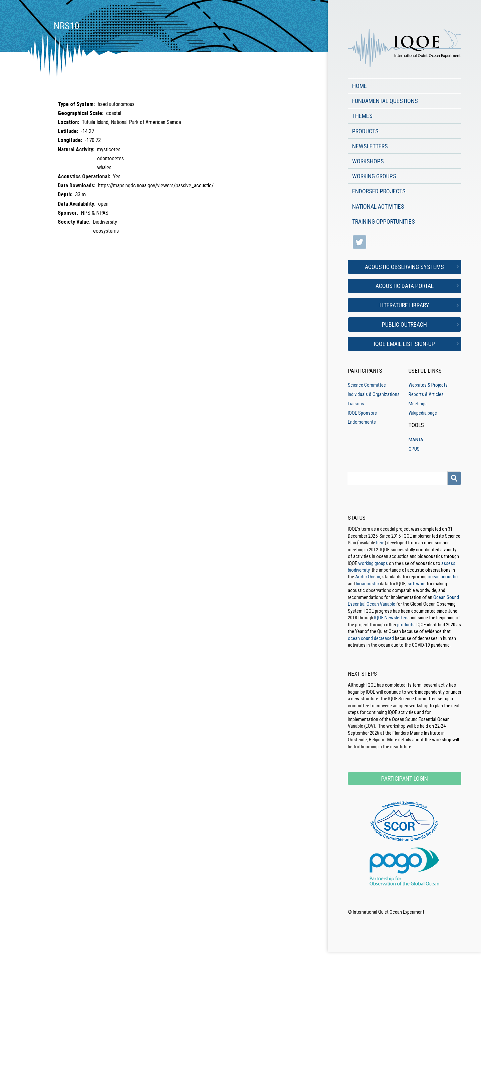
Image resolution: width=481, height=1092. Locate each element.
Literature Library (404, 305)
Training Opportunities (383, 221)
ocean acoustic (443, 577)
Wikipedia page (423, 413)
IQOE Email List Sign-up (404, 343)
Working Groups (374, 176)
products (406, 625)
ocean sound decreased (371, 638)
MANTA (416, 440)
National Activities (378, 206)
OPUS (414, 449)
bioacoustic (367, 584)
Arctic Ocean (367, 577)
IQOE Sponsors (362, 413)
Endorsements (362, 422)
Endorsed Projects (379, 191)
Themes (362, 115)
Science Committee (367, 385)
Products (365, 131)
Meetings (418, 404)
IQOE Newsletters (391, 618)
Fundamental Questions (385, 100)
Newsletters (370, 146)
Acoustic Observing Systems (404, 266)
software (417, 584)
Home (359, 85)
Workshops (368, 161)
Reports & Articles (426, 394)
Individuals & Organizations (374, 394)
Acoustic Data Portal (405, 285)
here (380, 543)
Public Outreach (404, 324)
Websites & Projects (428, 385)
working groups (373, 563)
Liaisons (356, 404)
